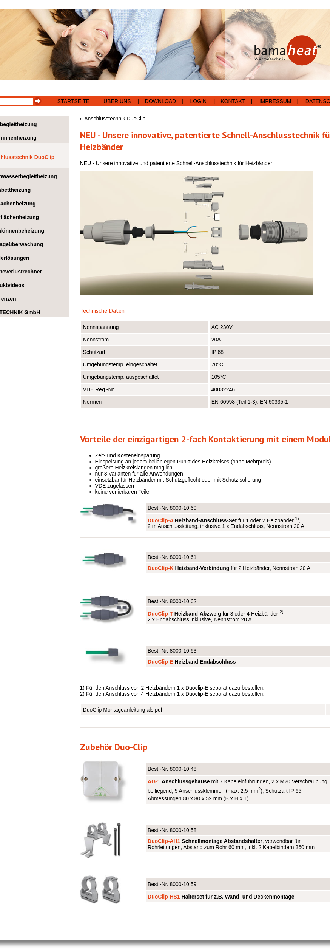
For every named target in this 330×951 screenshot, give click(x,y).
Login (198, 101)
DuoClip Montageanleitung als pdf (122, 710)
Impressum (275, 101)
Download (160, 101)
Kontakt (233, 101)
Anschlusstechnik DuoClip (114, 119)
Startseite (73, 101)
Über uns (117, 101)
